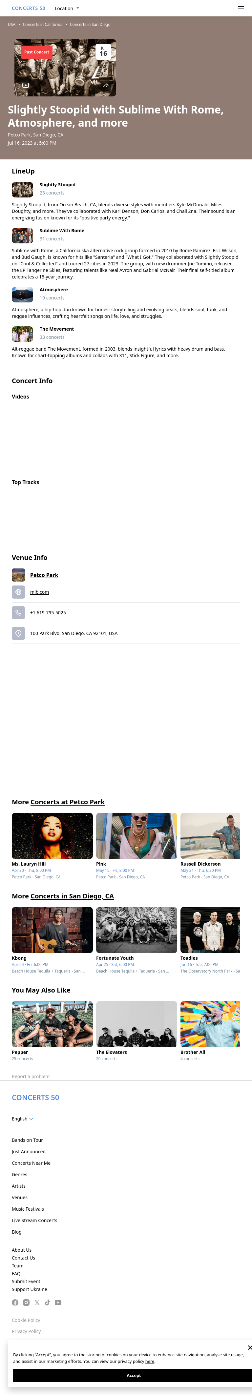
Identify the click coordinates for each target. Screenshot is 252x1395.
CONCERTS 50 (29, 8)
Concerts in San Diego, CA (72, 896)
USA (11, 24)
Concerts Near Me (31, 1163)
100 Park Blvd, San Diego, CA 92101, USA (73, 633)
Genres (19, 1174)
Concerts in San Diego (90, 24)
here (149, 1361)
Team (18, 1265)
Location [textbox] (64, 8)
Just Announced (29, 1151)
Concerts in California (43, 24)
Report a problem (31, 1076)
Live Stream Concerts (34, 1220)
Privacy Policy (26, 1331)
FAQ (16, 1273)
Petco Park (44, 575)
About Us (22, 1250)
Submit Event (26, 1281)
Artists (19, 1186)
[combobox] (67, 8)
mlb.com (39, 592)
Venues (20, 1197)
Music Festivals (28, 1209)
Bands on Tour (27, 1140)
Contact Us (23, 1258)
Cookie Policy (26, 1320)
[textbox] (24, 1118)
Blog (17, 1232)
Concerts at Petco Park (68, 801)
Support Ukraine (29, 1289)
